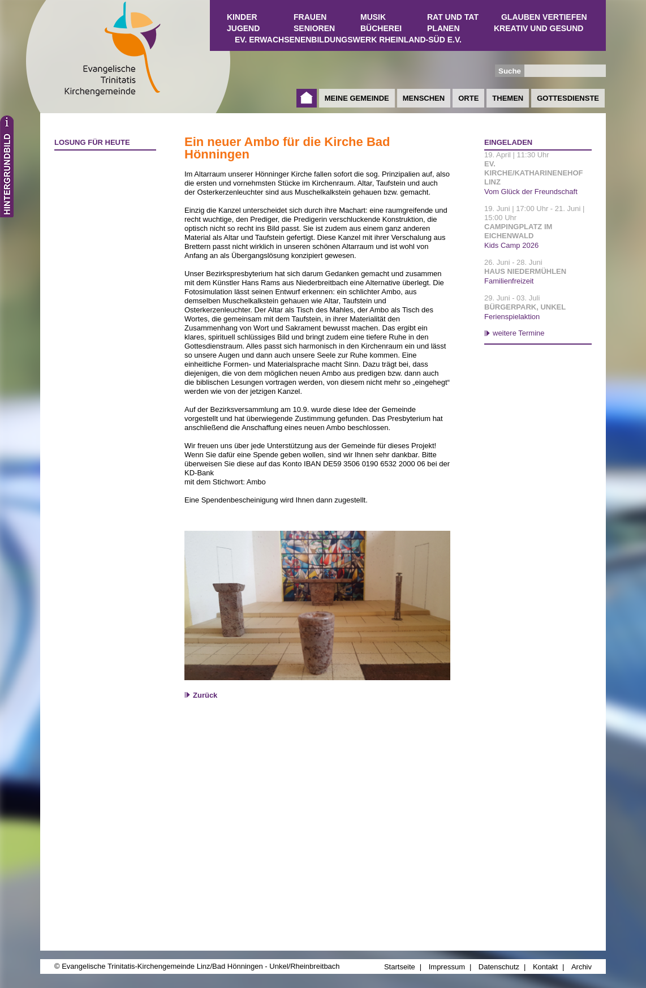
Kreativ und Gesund (538, 28)
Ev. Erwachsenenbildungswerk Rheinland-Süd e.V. (348, 39)
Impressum (447, 967)
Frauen (310, 17)
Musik (373, 17)
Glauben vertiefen (544, 17)
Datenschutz (499, 967)
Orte (468, 98)
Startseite (306, 98)
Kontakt (545, 967)
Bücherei (381, 28)
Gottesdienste (568, 98)
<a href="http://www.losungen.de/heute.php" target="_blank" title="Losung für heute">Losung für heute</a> (100, 221)
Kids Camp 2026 (511, 245)
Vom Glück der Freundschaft (531, 191)
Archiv (581, 967)
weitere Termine (519, 333)
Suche (509, 71)
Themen (507, 98)
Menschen (424, 98)
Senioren (314, 28)
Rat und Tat (453, 17)
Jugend (243, 28)
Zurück (205, 695)
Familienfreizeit (508, 281)
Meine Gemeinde (357, 98)
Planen (443, 28)
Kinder (242, 17)
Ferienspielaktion (512, 316)
